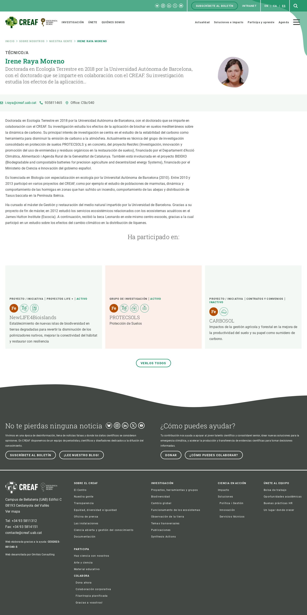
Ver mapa (12, 511)
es (283, 5)
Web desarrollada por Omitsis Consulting (30, 554)
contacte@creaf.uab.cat (23, 533)
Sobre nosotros (32, 41)
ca (275, 5)
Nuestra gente (60, 41)
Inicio (9, 41)
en (266, 5)
